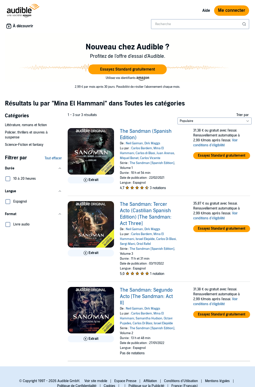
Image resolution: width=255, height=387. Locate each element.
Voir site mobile (95, 381)
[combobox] (200, 24)
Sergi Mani (127, 244)
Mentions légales (217, 381)
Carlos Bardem (141, 148)
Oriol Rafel (144, 244)
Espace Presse (125, 381)
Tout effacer (53, 158)
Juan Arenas (165, 153)
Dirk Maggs (152, 143)
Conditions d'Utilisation (181, 381)
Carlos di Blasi (145, 153)
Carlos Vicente (150, 158)
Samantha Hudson (149, 318)
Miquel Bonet (129, 158)
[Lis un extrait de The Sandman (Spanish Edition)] (91, 180)
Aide (206, 10)
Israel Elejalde (145, 239)
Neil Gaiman (134, 143)
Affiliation (150, 381)
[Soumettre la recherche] (244, 24)
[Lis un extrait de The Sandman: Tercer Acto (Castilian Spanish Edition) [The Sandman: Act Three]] (91, 253)
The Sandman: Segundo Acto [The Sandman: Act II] (146, 296)
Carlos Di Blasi (166, 239)
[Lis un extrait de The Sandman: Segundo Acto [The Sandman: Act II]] (91, 338)
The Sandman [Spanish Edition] (152, 163)
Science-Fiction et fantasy (24, 145)
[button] (127, 69)
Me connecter (231, 10)
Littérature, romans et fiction (26, 125)
